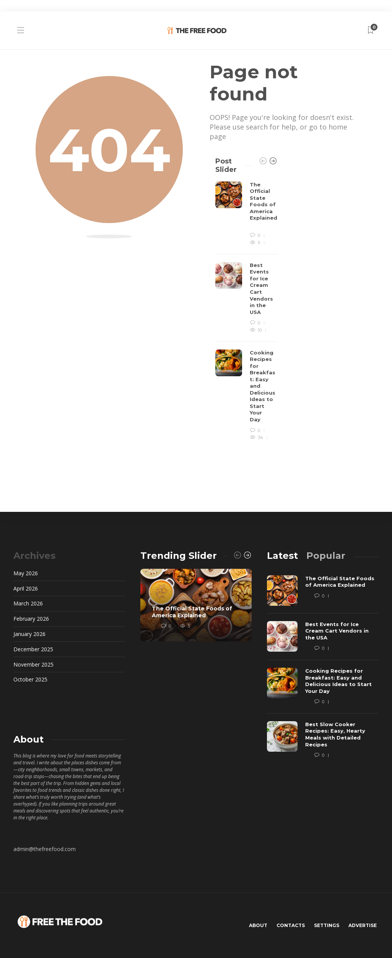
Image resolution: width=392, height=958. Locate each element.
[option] (246, 311)
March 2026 (28, 603)
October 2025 (30, 679)
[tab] (282, 555)
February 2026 (31, 618)
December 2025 (33, 649)
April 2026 (25, 588)
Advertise (362, 925)
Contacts (291, 925)
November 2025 (33, 664)
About (258, 925)
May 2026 (25, 573)
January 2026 (29, 634)
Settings (326, 925)
